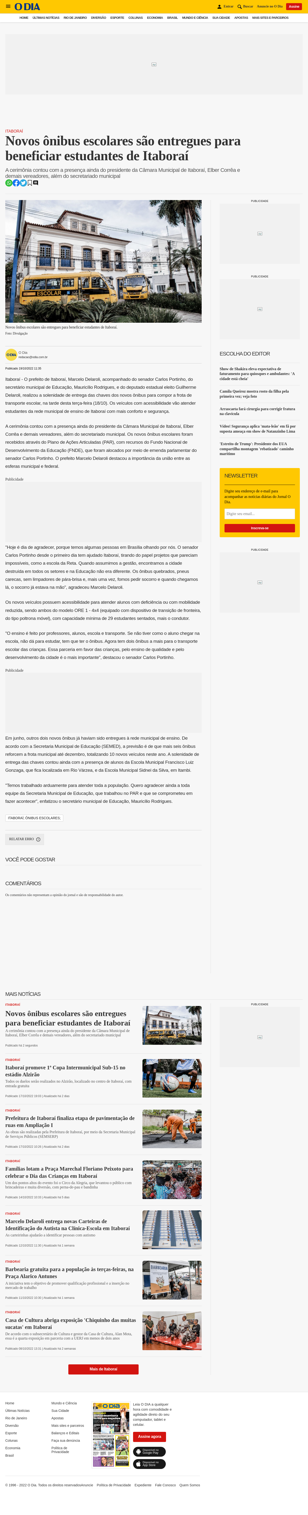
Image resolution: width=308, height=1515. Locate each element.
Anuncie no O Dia (270, 6)
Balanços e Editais (65, 1433)
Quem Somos (190, 1485)
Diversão (98, 18)
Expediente (143, 1485)
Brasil (172, 18)
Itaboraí (14, 131)
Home (23, 18)
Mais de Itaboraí (103, 1369)
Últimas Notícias (45, 18)
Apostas (241, 18)
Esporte (117, 18)
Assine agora (149, 1437)
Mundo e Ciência (195, 18)
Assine (294, 6)
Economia (155, 18)
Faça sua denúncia (65, 1440)
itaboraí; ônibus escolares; (34, 818)
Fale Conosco (165, 1485)
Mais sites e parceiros (270, 18)
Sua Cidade (221, 18)
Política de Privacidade (60, 1450)
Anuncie (87, 1485)
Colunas (135, 18)
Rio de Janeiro (75, 18)
